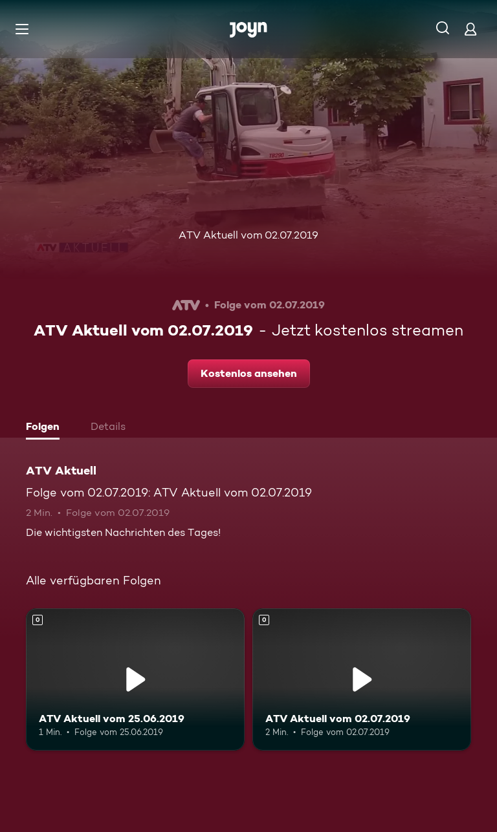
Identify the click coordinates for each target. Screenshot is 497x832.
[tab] (46, 428)
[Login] (470, 28)
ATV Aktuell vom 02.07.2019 (248, 235)
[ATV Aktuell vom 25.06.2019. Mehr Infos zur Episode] (135, 679)
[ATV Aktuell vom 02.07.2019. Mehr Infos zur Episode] (361, 679)
